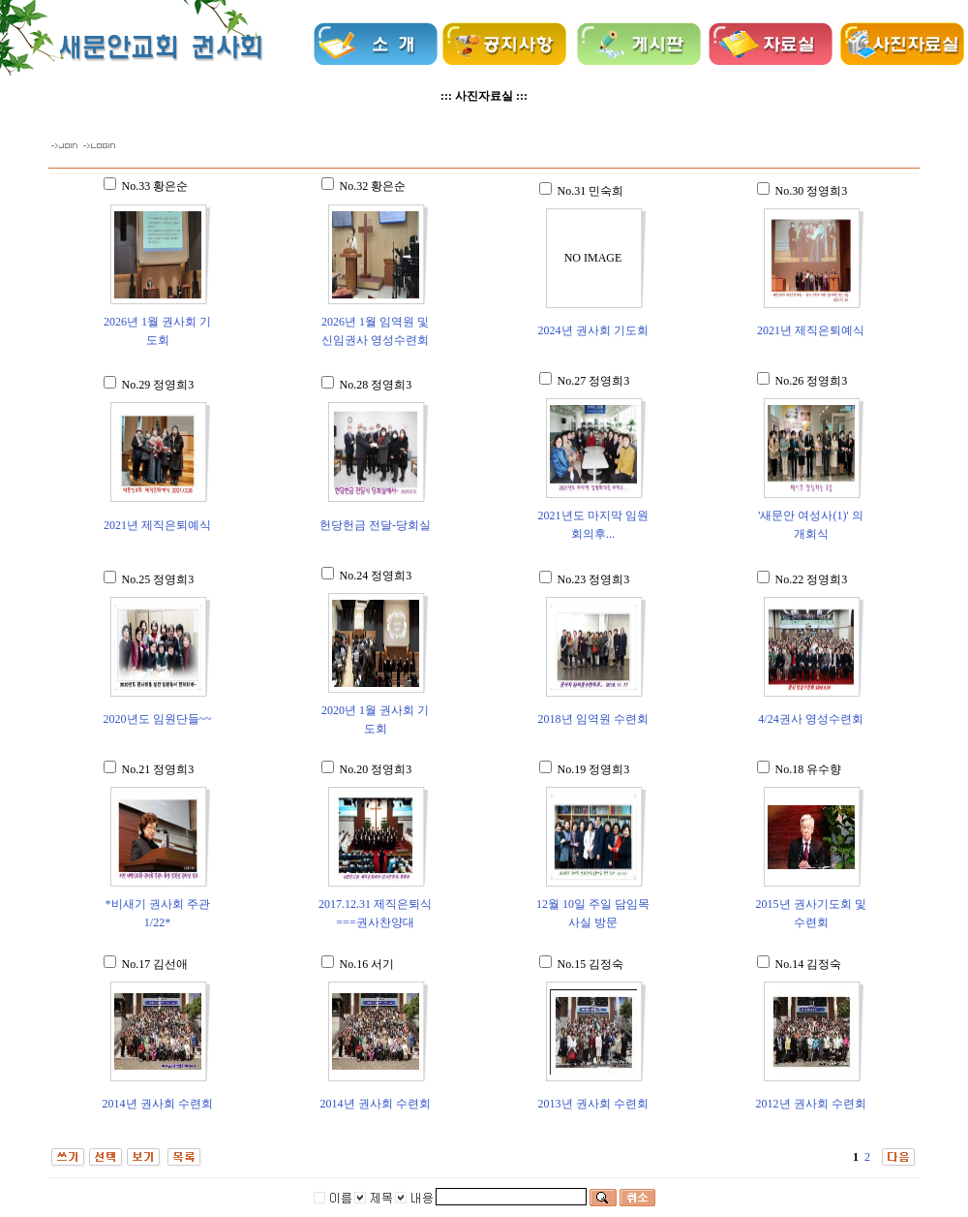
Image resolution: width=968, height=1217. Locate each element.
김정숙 (606, 964)
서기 (382, 964)
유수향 (823, 769)
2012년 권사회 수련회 (811, 1103)
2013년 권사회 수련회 (593, 1103)
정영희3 (826, 191)
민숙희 (606, 191)
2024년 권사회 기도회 (593, 330)
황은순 (170, 186)
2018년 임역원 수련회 (593, 719)
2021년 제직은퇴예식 (810, 330)
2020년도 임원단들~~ (158, 719)
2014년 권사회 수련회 (158, 1103)
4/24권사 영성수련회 (810, 719)
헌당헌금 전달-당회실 (375, 525)
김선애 (170, 964)
